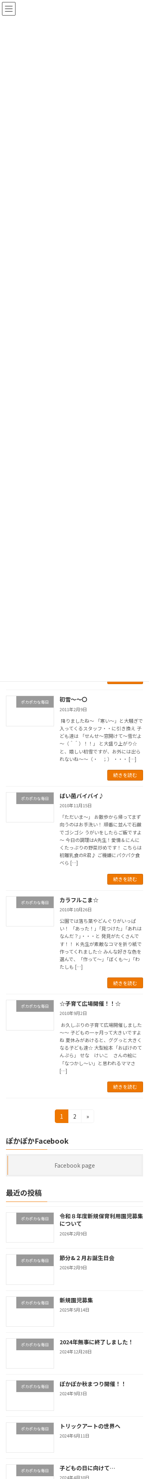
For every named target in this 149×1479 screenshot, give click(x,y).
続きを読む (125, 774)
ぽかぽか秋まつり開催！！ (93, 1384)
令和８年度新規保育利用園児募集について (101, 1220)
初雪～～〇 (73, 699)
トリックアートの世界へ (90, 1426)
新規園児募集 (76, 1300)
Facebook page (74, 1165)
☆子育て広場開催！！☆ (90, 1003)
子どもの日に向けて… (87, 1468)
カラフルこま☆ (79, 900)
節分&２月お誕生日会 (87, 1258)
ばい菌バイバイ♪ (82, 796)
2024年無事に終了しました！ (97, 1342)
